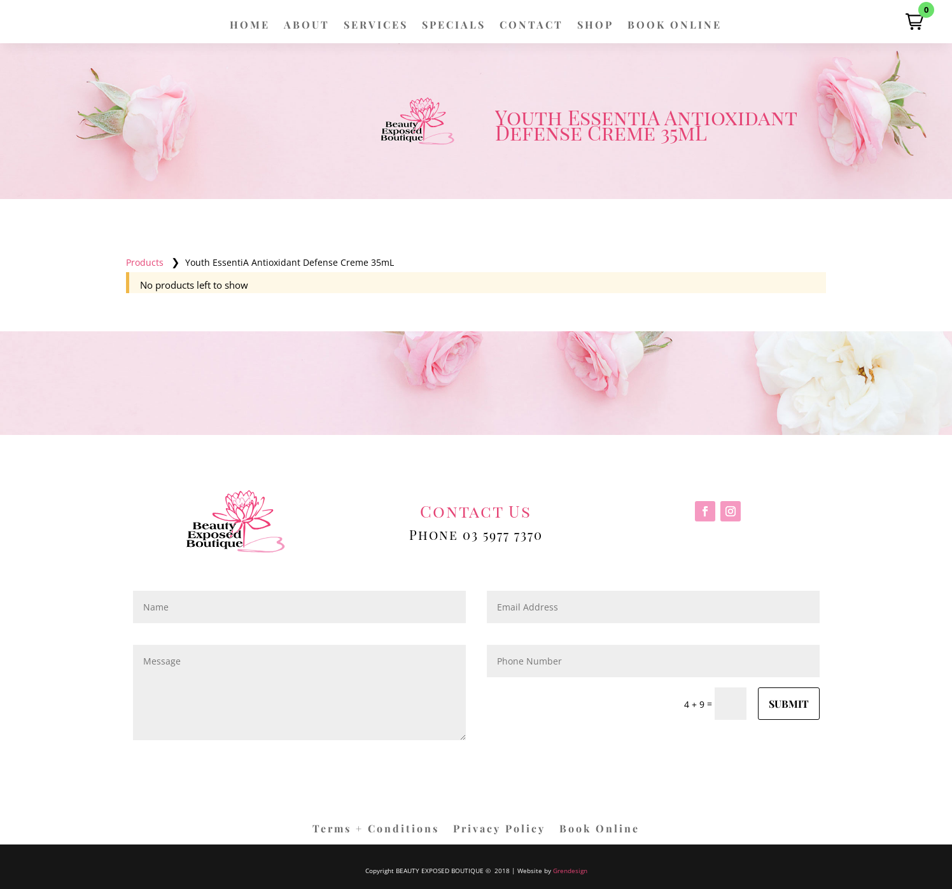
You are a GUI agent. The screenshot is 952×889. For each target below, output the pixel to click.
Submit (789, 703)
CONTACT (531, 25)
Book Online (599, 829)
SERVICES (376, 25)
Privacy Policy (499, 829)
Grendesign (570, 870)
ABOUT (307, 25)
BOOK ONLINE (674, 25)
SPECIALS (454, 25)
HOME (250, 25)
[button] (914, 22)
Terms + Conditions (375, 829)
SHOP (595, 25)
